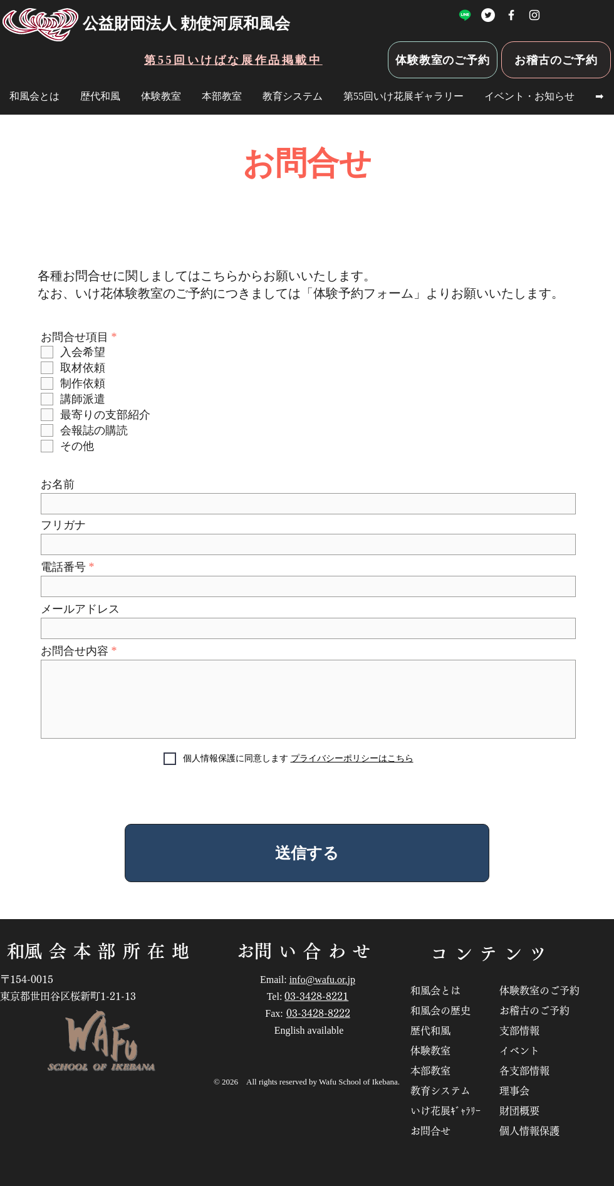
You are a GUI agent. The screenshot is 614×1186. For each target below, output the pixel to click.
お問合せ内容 (74, 651)
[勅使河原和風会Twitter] (488, 15)
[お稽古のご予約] (556, 59)
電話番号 (63, 567)
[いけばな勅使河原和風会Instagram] (534, 15)
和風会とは (440, 991)
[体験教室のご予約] (442, 59)
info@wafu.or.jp (322, 979)
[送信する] (307, 853)
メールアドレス (80, 609)
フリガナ (63, 525)
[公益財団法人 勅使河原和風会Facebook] (511, 15)
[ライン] (465, 15)
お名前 (58, 484)
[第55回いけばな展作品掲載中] (233, 59)
